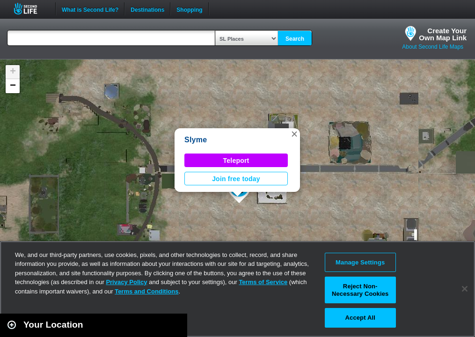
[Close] (464, 288)
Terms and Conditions (146, 291)
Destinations (147, 9)
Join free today (236, 179)
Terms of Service (263, 282)
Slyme (195, 140)
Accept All (360, 317)
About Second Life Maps (432, 47)
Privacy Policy (126, 282)
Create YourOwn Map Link (443, 34)
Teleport (236, 160)
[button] (294, 133)
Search (294, 39)
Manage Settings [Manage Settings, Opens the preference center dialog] (360, 262)
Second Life (30, 8)
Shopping (189, 9)
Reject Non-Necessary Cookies (360, 290)
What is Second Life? (90, 9)
